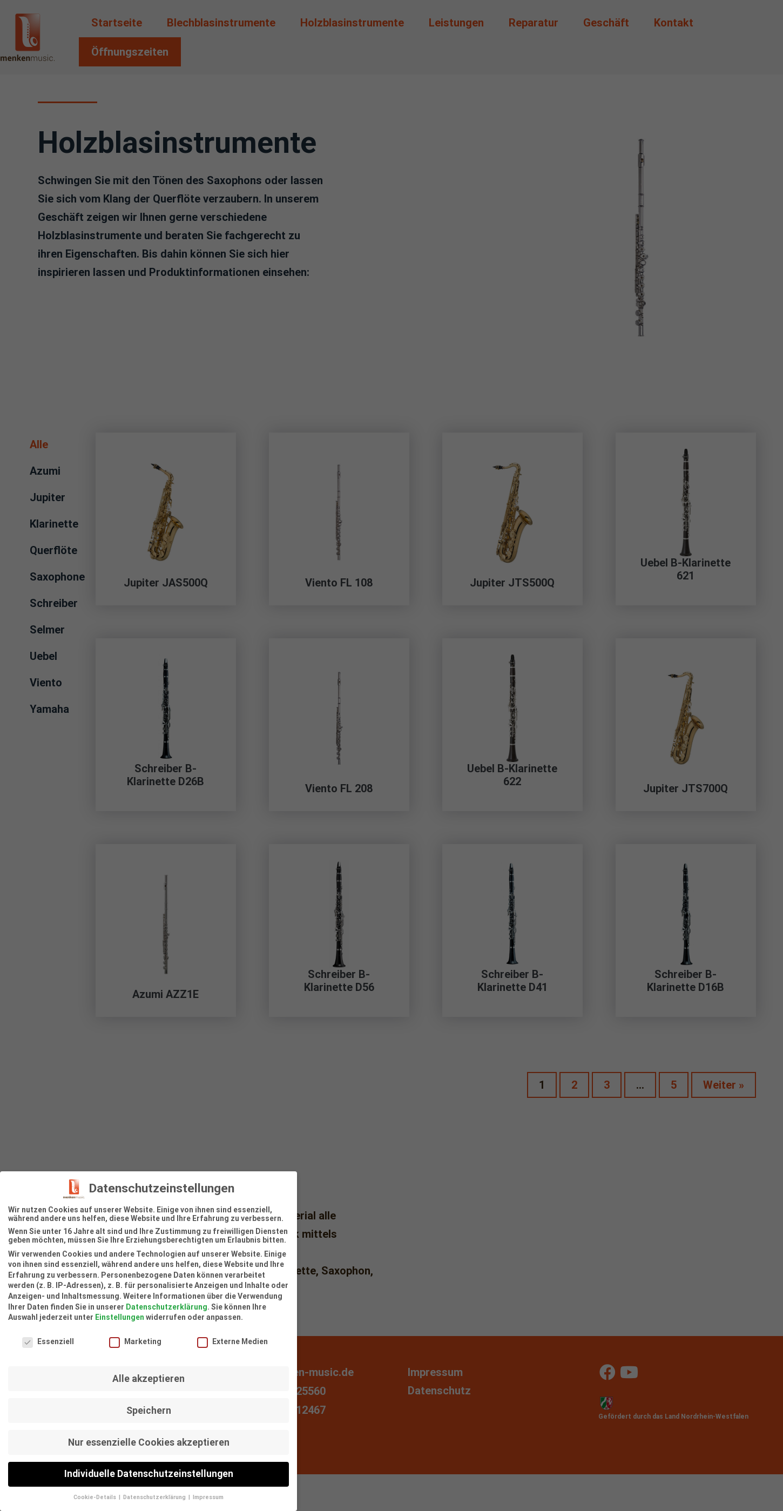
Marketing (135, 1336)
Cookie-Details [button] (95, 1491)
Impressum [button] (208, 1491)
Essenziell (48, 1336)
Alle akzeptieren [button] (148, 1372)
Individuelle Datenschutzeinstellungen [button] (148, 1468)
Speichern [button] (148, 1404)
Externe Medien (232, 1336)
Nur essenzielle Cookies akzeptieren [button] (149, 1436)
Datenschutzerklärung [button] (155, 1491)
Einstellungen (119, 1311)
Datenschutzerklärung (166, 1301)
